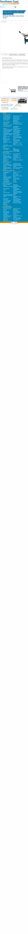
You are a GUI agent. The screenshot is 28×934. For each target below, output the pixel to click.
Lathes (4, 189)
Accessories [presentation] (22, 54)
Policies (14, 100)
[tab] (4, 22)
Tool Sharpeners (7, 200)
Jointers (5, 213)
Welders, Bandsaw (17, 202)
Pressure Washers (17, 137)
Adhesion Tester (17, 163)
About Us (5, 102)
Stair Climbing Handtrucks (6, 181)
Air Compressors (7, 126)
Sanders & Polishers (7, 195)
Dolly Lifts (15, 174)
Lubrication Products (15, 120)
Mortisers (5, 214)
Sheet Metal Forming (8, 151)
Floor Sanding (16, 212)
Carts (4, 173)
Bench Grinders (6, 184)
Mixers (4, 137)
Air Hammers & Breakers (16, 127)
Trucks (14, 181)
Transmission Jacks (17, 124)
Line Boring (15, 220)
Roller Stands (16, 179)
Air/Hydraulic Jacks (17, 115)
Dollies (5, 174)
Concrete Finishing (7, 130)
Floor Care (15, 154)
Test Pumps (5, 160)
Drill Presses (6, 188)
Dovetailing (15, 210)
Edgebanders (6, 212)
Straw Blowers (16, 140)
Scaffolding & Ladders (6, 140)
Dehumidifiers (6, 148)
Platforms (15, 156)
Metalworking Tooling (16, 190)
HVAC (19, 11)
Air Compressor (6, 115)
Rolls (14, 194)
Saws (14, 138)
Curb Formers (16, 131)
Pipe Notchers (6, 192)
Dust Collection (16, 153)
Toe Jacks (5, 124)
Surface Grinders (17, 199)
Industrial (23, 11)
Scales (14, 180)
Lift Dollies (5, 149)
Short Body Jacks (17, 123)
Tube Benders (16, 200)
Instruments (6, 12)
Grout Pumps (16, 133)
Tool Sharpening (17, 219)
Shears (4, 196)
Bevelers (15, 184)
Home (4, 11)
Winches (15, 182)
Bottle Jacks (16, 116)
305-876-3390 (5, 109)
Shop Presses (16, 198)
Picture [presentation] (4, 22)
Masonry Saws (6, 136)
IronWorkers (16, 188)
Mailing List (5, 100)
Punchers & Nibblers (7, 194)
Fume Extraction (17, 155)
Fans (14, 148)
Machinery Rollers (17, 175)
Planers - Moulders (17, 215)
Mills (4, 191)
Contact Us (5, 98)
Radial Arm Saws (6, 221)
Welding (5, 161)
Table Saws (5, 219)
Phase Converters (17, 191)
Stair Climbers (16, 151)
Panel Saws (15, 214)
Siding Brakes (16, 139)
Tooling (4, 14)
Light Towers (16, 135)
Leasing (14, 98)
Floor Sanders (16, 132)
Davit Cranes (16, 173)
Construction (14, 11)
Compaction (15, 129)
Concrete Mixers (17, 130)
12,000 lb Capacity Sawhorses (7, 172)
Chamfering (15, 185)
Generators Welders (8, 133)
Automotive (8, 11)
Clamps (4, 210)
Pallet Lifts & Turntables (6, 179)
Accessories (6, 163)
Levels (4, 135)
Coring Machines (7, 131)
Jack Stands (6, 120)
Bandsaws (15, 209)
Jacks (4, 175)
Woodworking (10, 14)
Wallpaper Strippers (17, 160)
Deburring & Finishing (8, 186)
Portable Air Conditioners (16, 150)
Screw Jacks (6, 123)
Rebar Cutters (6, 138)
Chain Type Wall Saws (8, 129)
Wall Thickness (16, 168)
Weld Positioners (17, 201)
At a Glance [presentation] (5, 54)
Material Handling (13, 12)
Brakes (4, 185)
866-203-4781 (8, 4)
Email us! (15, 4)
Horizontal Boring (7, 134)
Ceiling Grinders (17, 128)
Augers (5, 128)
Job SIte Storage (17, 134)
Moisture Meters (7, 167)
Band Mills (5, 220)
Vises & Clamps (6, 201)
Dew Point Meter (17, 164)
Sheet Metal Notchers (6, 199)
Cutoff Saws (6, 132)
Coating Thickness (7, 164)
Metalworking (21, 12)
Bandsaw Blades (6, 206)
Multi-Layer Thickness (18, 167)
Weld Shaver (6, 202)
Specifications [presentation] (13, 54)
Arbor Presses (6, 116)
